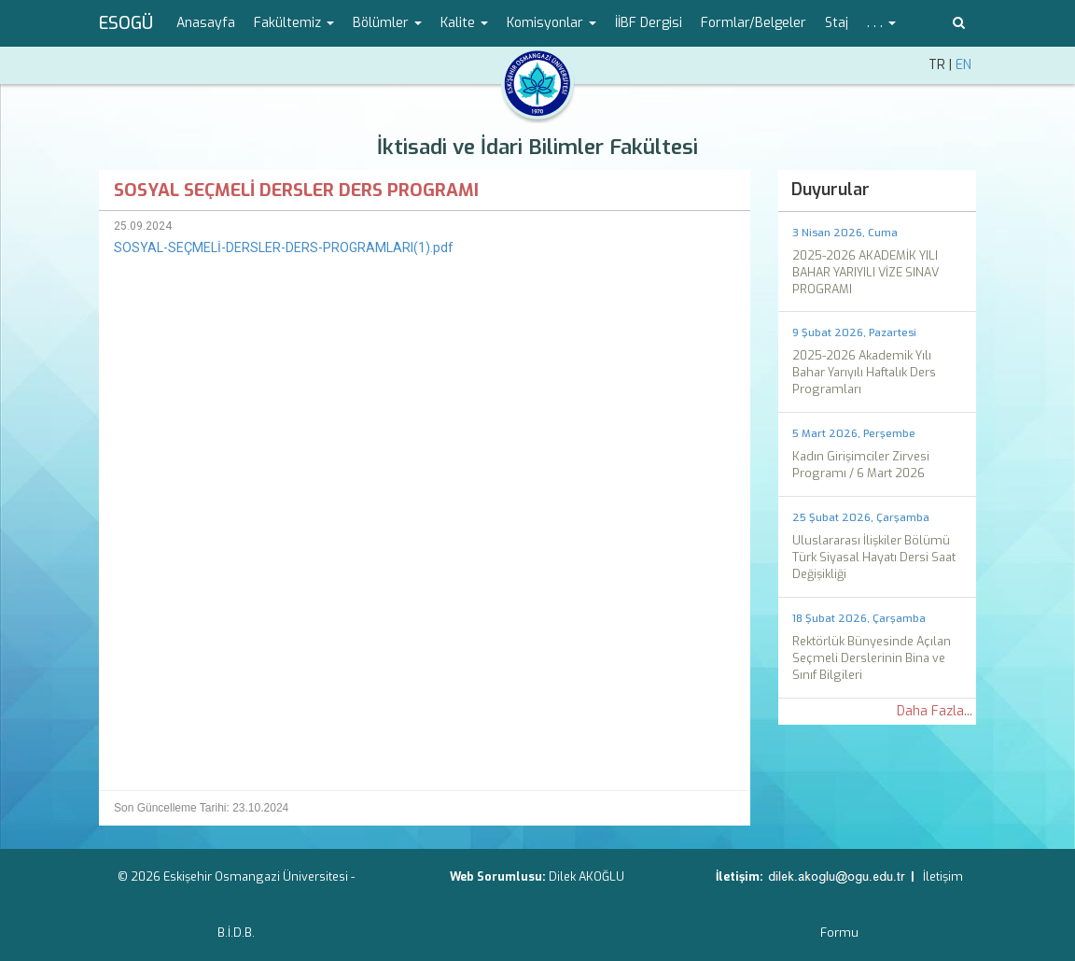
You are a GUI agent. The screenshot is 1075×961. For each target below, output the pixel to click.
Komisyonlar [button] (551, 23)
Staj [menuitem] (836, 23)
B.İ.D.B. (236, 932)
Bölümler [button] (387, 23)
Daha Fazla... (934, 711)
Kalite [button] (464, 23)
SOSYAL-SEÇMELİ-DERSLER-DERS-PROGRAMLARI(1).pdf (284, 247)
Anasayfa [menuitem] (205, 23)
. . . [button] (881, 23)
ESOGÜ (126, 23)
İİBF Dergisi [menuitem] (648, 23)
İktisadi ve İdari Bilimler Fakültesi (537, 147)
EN (963, 65)
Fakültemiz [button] (294, 23)
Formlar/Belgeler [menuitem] (753, 23)
